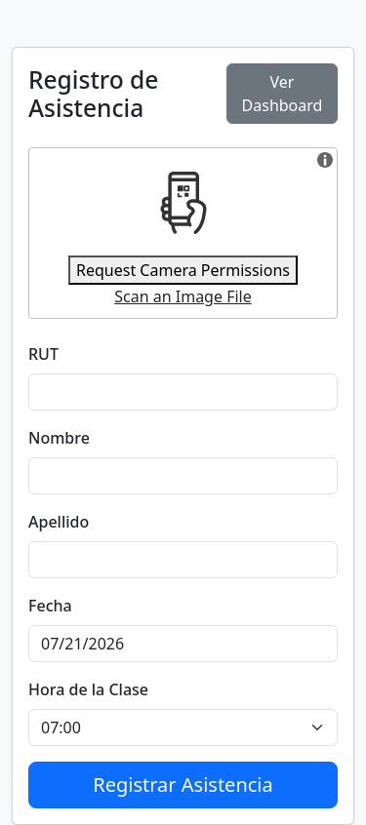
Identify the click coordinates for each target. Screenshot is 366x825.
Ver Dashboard (282, 93)
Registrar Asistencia (182, 784)
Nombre (59, 438)
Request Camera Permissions (183, 270)
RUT (43, 354)
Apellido (58, 521)
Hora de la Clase (88, 689)
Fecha (50, 605)
